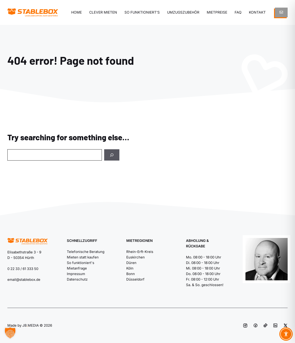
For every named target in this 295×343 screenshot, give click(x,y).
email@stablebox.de (23, 279)
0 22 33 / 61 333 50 (22, 269)
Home (76, 12)
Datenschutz (77, 279)
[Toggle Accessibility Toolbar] (286, 334)
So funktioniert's (80, 263)
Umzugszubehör (183, 12)
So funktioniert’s (142, 12)
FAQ (238, 12)
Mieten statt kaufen (83, 257)
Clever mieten (103, 12)
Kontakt (257, 12)
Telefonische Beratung (85, 251)
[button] (10, 333)
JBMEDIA (30, 325)
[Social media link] (245, 325)
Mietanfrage (77, 268)
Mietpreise (217, 12)
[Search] (111, 155)
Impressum (76, 274)
